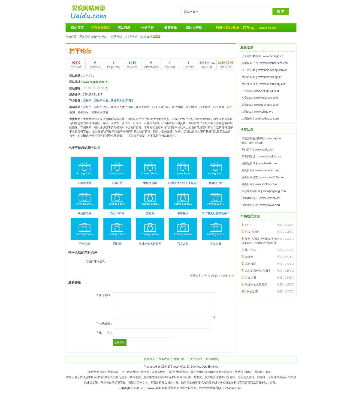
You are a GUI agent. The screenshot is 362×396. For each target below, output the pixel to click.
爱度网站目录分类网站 (93, 36)
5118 (248, 225)
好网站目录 (248, 163)
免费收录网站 (100, 28)
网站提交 (149, 359)
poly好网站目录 (250, 191)
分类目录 (147, 28)
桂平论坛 (80, 51)
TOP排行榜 (195, 359)
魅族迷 (249, 256)
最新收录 (170, 28)
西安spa (246, 97)
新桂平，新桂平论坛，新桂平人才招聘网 (108, 100)
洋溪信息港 (252, 231)
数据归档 (178, 359)
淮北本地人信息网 (256, 284)
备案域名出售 (249, 63)
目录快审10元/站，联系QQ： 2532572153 (246, 28)
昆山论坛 (250, 250)
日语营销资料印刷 (252, 138)
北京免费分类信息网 (257, 270)
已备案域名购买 (251, 56)
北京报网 (250, 263)
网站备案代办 (249, 84)
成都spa (246, 104)
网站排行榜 (194, 28)
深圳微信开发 (249, 205)
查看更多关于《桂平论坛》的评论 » (212, 275)
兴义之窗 (250, 277)
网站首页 (77, 28)
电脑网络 (116, 36)
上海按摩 (247, 118)
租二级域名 (248, 70)
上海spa (246, 111)
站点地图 (211, 359)
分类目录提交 (249, 177)
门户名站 (131, 36)
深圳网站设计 (249, 156)
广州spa (246, 90)
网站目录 (124, 28)
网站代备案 (248, 77)
